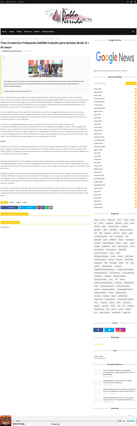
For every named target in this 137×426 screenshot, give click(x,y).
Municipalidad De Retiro (101, 256)
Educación (124, 226)
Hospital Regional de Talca (125, 289)
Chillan (125, 243)
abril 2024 (115, 124)
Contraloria (107, 276)
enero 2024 (115, 134)
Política (18, 202)
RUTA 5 (119, 302)
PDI (95, 223)
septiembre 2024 (115, 108)
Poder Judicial (129, 259)
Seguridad (108, 233)
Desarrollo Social (113, 226)
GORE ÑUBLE (122, 249)
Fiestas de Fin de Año (123, 286)
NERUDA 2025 (123, 296)
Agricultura (97, 230)
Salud (12, 38)
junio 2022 (115, 194)
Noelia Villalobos (110, 299)
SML (111, 236)
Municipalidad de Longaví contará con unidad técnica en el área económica (117, 382)
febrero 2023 (115, 169)
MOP (100, 233)
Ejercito (122, 279)
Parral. (96, 302)
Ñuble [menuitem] (19, 32)
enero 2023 (115, 172)
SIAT (119, 306)
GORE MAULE (113, 230)
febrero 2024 (115, 130)
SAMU (105, 230)
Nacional (97, 226)
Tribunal (118, 243)
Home (2, 2)
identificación (116, 312)
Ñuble (132, 220)
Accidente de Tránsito (100, 236)
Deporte (120, 239)
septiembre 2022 (115, 185)
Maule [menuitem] (11, 32)
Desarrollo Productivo (126, 230)
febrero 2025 (115, 92)
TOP (95, 233)
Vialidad (128, 309)
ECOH (111, 279)
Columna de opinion (100, 259)
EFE (116, 279)
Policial (103, 220)
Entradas (99, 356)
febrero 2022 (115, 207)
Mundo (132, 246)
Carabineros (111, 220)
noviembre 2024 (115, 102)
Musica (114, 296)
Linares (112, 253)
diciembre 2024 (115, 98)
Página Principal (5, 38)
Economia (116, 233)
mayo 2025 (115, 89)
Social (132, 223)
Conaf (105, 239)
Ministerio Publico (121, 292)
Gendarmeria (106, 246)
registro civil (126, 312)
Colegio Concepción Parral (125, 269)
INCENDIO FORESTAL (100, 292)
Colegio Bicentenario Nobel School (104, 269)
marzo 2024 (115, 127)
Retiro (104, 226)
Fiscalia (126, 220)
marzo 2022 (115, 204)
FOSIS (96, 286)
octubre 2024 (115, 105)
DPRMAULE (113, 239)
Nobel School (98, 299)
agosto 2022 (115, 188)
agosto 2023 (115, 150)
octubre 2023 (115, 143)
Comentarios (100, 358)
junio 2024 (115, 118)
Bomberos (119, 223)
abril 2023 (115, 162)
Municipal (106, 296)
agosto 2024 (115, 111)
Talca (105, 263)
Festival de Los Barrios (107, 286)
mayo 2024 (115, 121)
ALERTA (121, 263)
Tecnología (113, 263)
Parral (119, 220)
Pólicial (112, 302)
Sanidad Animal (99, 309)
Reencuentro (127, 302)
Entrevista (118, 283)
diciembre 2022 (115, 175)
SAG (127, 236)
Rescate (120, 256)
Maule (12, 202)
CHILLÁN (96, 266)
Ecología (96, 246)
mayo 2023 (115, 159)
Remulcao (105, 306)
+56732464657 (99, 344)
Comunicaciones (115, 273)
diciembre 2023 (115, 137)
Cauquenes (118, 266)
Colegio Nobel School (100, 273)
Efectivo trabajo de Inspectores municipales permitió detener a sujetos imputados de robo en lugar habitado (118, 372)
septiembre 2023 (115, 146)
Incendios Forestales (100, 253)
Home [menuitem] (4, 32)
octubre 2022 (115, 182)
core (95, 312)
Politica (124, 233)
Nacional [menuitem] (27, 32)
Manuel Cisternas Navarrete (12, 51)
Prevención (104, 302)
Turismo (114, 309)
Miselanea (97, 296)
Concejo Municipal (128, 273)
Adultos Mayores (111, 249)
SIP (124, 306)
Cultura (132, 243)
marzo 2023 (115, 166)
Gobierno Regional (108, 243)
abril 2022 (115, 201)
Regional (96, 306)
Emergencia (109, 223)
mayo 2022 (115, 198)
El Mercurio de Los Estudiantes (103, 283)
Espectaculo (129, 239)
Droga (130, 233)
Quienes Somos (11, 2)
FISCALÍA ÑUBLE (128, 283)
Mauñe (111, 292)
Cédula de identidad (119, 276)
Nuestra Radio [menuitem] (48, 32)
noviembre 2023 (115, 140)
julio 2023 (115, 153)
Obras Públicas (98, 249)
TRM (107, 309)
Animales (97, 243)
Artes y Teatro (129, 256)
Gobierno (97, 289)
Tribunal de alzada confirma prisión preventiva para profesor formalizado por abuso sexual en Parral (119, 390)
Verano (121, 309)
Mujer (118, 253)
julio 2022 (115, 191)
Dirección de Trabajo (100, 279)
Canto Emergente (107, 266)
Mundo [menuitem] (36, 32)
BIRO (132, 263)
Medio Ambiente (123, 246)
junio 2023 (115, 156)
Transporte (97, 239)
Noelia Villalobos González (125, 299)
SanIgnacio (130, 306)
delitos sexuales (105, 312)
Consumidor (98, 276)
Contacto (20, 2)
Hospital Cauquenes (108, 289)
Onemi (113, 256)
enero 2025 (115, 95)
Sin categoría (119, 236)
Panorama (119, 259)
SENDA (113, 306)
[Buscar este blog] (109, 83)
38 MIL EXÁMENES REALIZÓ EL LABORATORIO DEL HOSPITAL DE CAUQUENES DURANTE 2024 (118, 399)
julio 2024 (115, 114)
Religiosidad (98, 263)
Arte (127, 263)
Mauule (111, 259)
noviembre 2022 (115, 178)
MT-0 (113, 246)
